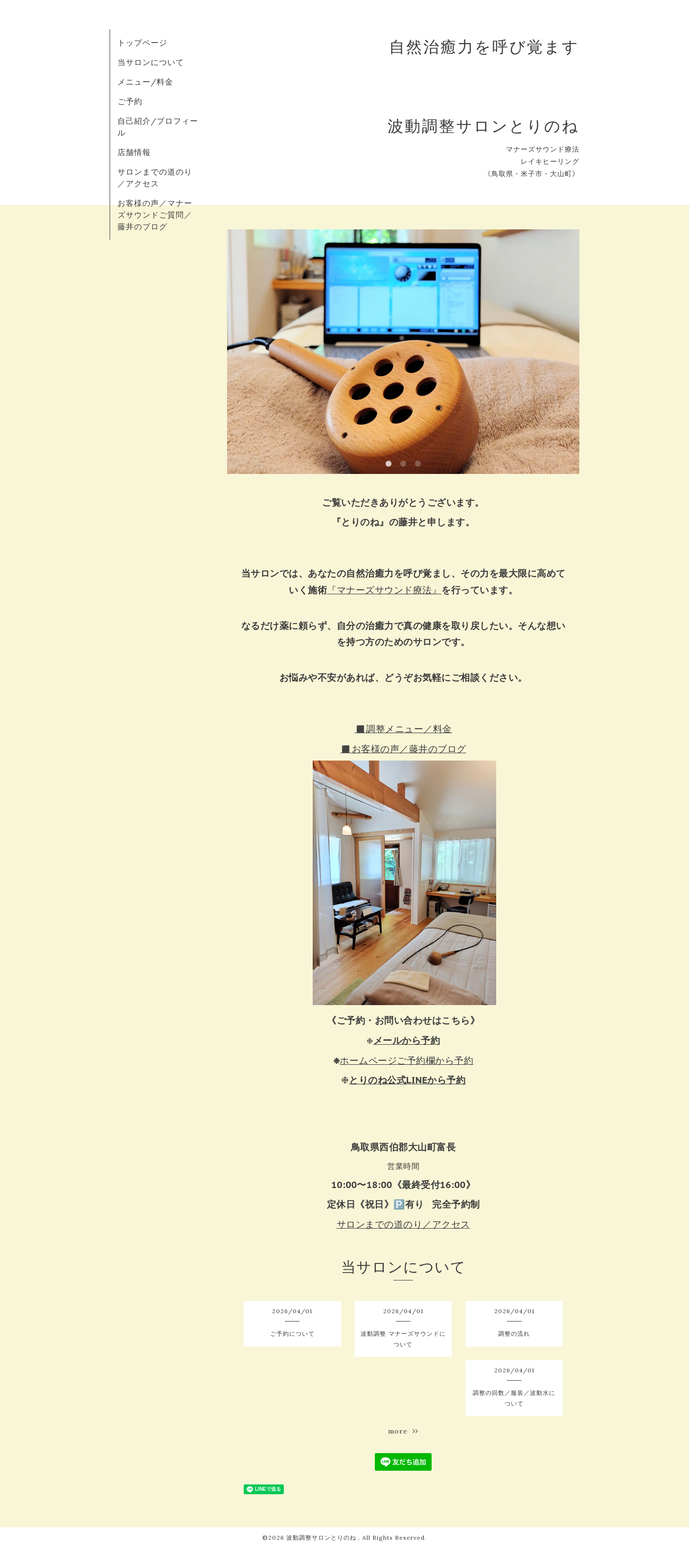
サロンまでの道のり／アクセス (403, 1224)
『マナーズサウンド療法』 (384, 590)
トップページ (142, 42)
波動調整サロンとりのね (322, 1537)
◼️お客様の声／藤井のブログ (403, 749)
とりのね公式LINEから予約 (407, 1080)
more (403, 1431)
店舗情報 (134, 152)
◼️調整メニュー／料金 (403, 729)
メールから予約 (406, 1040)
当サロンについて (150, 62)
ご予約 (129, 101)
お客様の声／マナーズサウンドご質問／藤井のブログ (154, 214)
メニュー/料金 (145, 82)
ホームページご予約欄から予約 (406, 1060)
